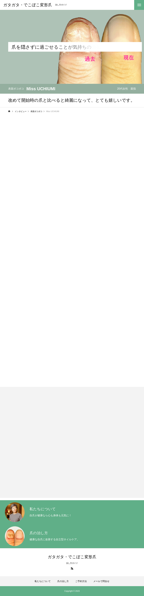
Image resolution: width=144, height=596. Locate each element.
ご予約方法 (81, 581)
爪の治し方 (63, 581)
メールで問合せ (101, 581)
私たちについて (43, 581)
